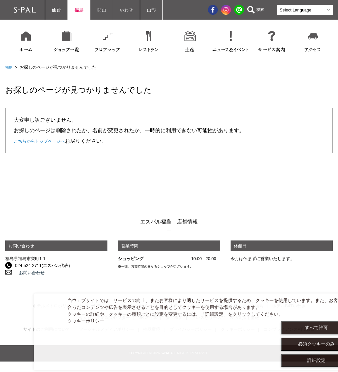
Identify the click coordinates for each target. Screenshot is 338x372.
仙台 (56, 10)
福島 (79, 10)
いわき (126, 10)
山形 (151, 10)
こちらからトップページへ (45, 141)
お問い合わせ (28, 272)
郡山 (101, 10)
